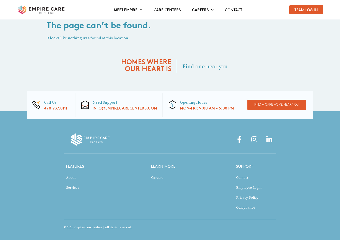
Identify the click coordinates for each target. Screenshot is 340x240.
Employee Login (249, 187)
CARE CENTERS (167, 9)
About (71, 177)
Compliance (245, 207)
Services (72, 187)
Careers (157, 177)
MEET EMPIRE (128, 9)
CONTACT (233, 9)
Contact (242, 177)
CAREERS (203, 9)
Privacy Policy (247, 197)
